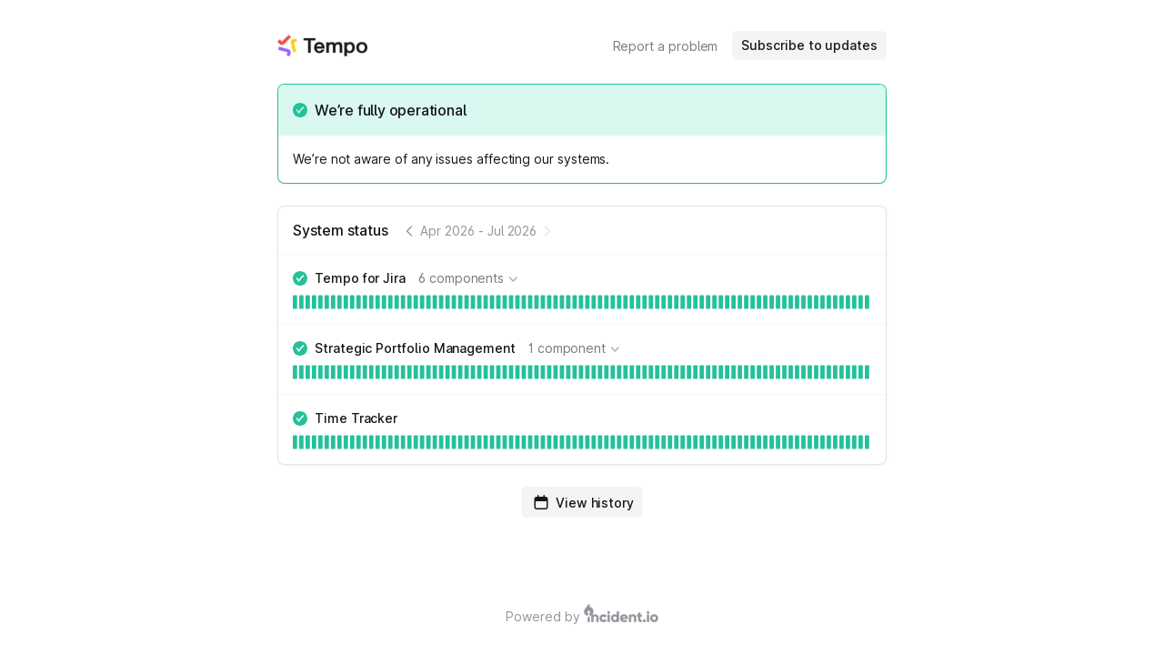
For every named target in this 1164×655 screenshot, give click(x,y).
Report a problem (665, 46)
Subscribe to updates (809, 45)
